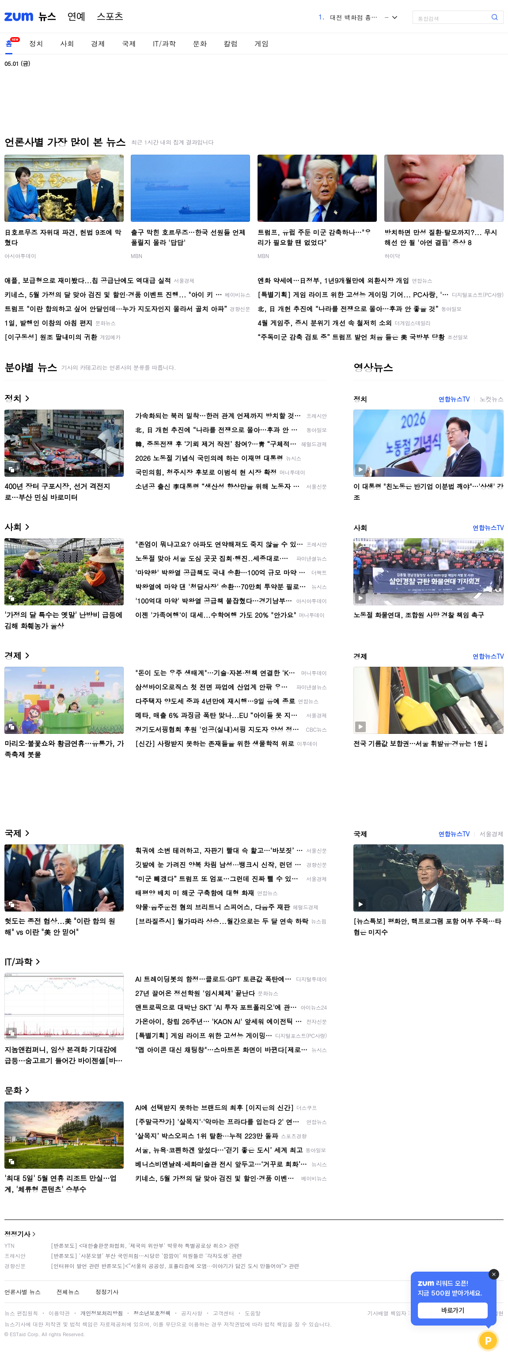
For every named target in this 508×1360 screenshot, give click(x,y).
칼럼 (231, 43)
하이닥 (392, 255)
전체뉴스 (68, 1292)
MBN (136, 255)
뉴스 (47, 17)
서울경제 (492, 833)
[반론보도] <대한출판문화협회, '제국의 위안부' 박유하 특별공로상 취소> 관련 (145, 1245)
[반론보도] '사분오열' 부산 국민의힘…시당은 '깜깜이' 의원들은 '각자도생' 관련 (146, 1255)
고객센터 (223, 1313)
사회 (67, 43)
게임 (261, 43)
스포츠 (110, 17)
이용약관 (59, 1313)
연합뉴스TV (453, 399)
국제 (129, 43)
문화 (200, 43)
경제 (98, 43)
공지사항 (191, 1313)
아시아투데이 (20, 255)
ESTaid (18, 1334)
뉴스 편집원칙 (21, 1313)
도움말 (253, 1313)
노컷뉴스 (492, 399)
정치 (36, 43)
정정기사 (17, 1233)
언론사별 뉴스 (22, 1292)
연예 (76, 17)
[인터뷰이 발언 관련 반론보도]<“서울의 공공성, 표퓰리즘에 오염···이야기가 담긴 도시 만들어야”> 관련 (175, 1265)
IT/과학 (164, 43)
